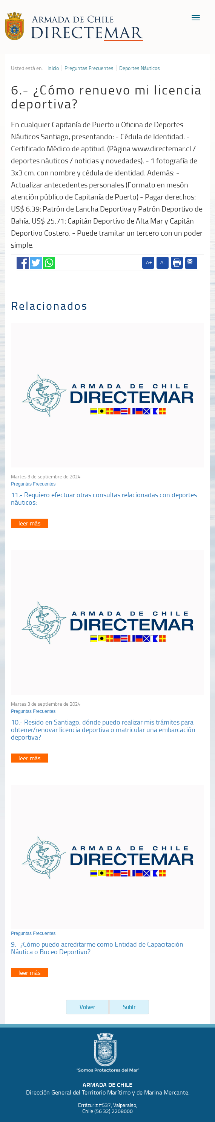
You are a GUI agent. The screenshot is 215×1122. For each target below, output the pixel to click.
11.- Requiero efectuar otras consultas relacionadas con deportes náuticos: (104, 498)
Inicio (53, 68)
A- (162, 262)
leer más (29, 523)
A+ (149, 262)
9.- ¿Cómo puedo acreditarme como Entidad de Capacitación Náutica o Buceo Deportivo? (97, 947)
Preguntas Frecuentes (89, 68)
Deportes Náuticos (139, 68)
